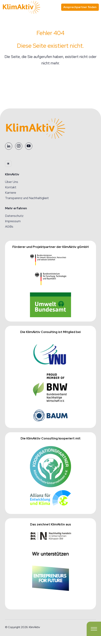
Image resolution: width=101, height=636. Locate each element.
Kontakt (10, 187)
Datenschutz (14, 216)
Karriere (10, 192)
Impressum (13, 221)
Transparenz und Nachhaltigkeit (27, 198)
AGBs (9, 226)
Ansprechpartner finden (80, 7)
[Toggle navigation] (94, 629)
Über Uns (11, 182)
